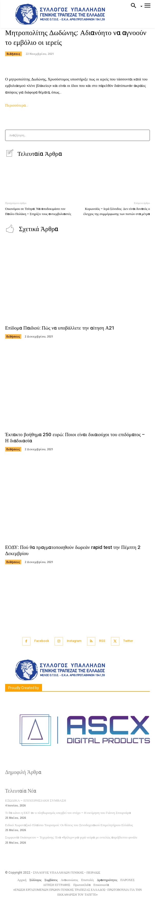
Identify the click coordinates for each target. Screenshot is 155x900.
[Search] (144, 135)
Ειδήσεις (13, 54)
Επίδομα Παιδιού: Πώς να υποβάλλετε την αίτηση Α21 (60, 328)
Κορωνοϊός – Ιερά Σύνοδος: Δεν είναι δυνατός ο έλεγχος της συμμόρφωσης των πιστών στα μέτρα (117, 211)
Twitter (128, 641)
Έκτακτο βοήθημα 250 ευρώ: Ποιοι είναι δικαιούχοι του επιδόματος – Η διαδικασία (75, 438)
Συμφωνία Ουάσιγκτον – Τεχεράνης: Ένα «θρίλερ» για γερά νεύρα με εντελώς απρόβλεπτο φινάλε (71, 837)
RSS (102, 641)
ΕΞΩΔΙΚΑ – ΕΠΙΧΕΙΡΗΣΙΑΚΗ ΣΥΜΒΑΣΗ (35, 800)
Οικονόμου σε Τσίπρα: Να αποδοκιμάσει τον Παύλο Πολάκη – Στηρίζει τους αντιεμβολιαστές (38, 211)
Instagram (74, 641)
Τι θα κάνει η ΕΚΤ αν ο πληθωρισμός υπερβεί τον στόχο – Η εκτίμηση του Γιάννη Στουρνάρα (68, 812)
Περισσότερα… (16, 105)
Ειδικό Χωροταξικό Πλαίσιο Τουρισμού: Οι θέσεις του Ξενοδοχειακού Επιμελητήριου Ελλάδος (69, 825)
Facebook (41, 641)
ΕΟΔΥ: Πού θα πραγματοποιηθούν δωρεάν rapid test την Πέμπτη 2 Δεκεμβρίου (72, 550)
